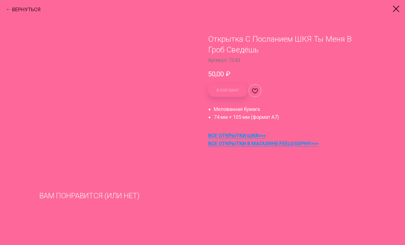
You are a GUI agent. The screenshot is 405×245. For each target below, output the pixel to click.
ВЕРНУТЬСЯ (26, 9)
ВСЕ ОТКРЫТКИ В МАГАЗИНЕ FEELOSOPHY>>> (263, 143)
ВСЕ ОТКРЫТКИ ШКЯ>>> (237, 136)
